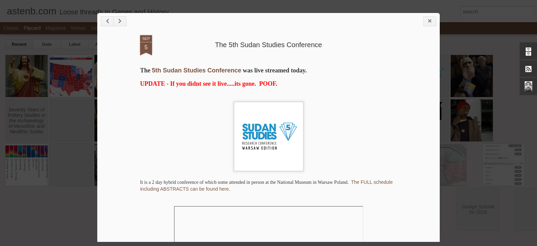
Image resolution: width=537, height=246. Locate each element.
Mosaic (78, 28)
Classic (11, 28)
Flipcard (32, 28)
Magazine (56, 28)
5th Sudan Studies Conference (196, 70)
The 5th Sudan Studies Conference (268, 45)
